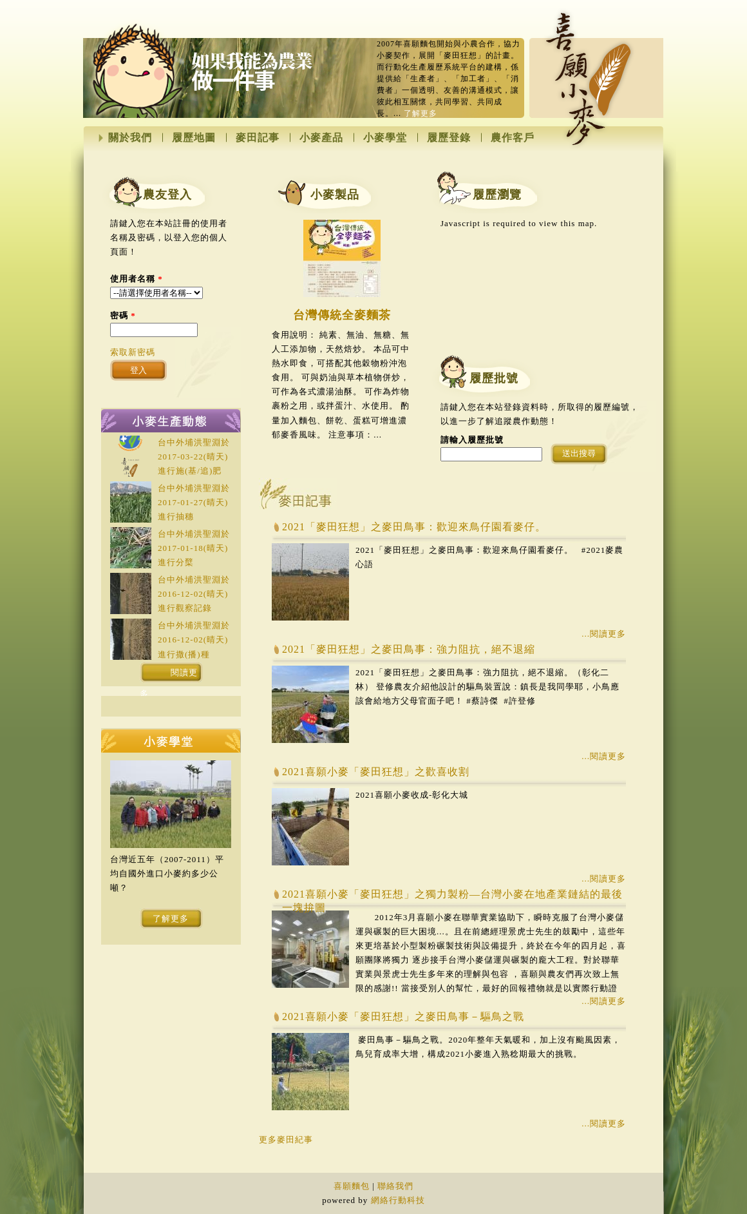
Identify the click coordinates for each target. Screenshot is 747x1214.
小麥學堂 (385, 138)
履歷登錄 (449, 138)
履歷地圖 (194, 138)
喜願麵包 (352, 1186)
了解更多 (420, 113)
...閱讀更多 (604, 634)
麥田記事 (257, 138)
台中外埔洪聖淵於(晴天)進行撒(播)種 (194, 640)
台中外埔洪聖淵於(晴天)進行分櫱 (194, 548)
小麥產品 (321, 138)
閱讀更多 (169, 675)
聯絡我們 (395, 1186)
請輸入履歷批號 (472, 440)
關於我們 (130, 138)
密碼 (123, 315)
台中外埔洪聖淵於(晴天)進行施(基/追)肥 (194, 457)
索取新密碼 (132, 352)
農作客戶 (512, 138)
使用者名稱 (136, 279)
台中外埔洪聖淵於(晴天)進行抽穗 (194, 502)
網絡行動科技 (398, 1200)
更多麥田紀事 (286, 1139)
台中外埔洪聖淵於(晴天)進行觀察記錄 (194, 594)
